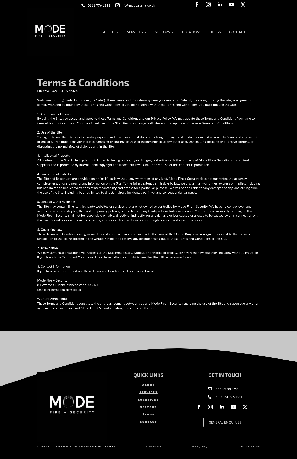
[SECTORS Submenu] (174, 32)
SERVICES (135, 32)
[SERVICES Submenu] (147, 32)
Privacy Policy (199, 446)
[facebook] (196, 4)
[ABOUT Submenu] (119, 32)
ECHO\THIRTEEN (105, 446)
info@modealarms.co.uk (138, 5)
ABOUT (109, 32)
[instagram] (208, 4)
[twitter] (243, 4)
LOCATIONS (191, 32)
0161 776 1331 (99, 5)
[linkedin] (219, 4)
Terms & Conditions (249, 446)
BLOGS (215, 32)
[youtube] (231, 4)
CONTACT (237, 32)
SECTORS (162, 32)
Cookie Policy (153, 446)
